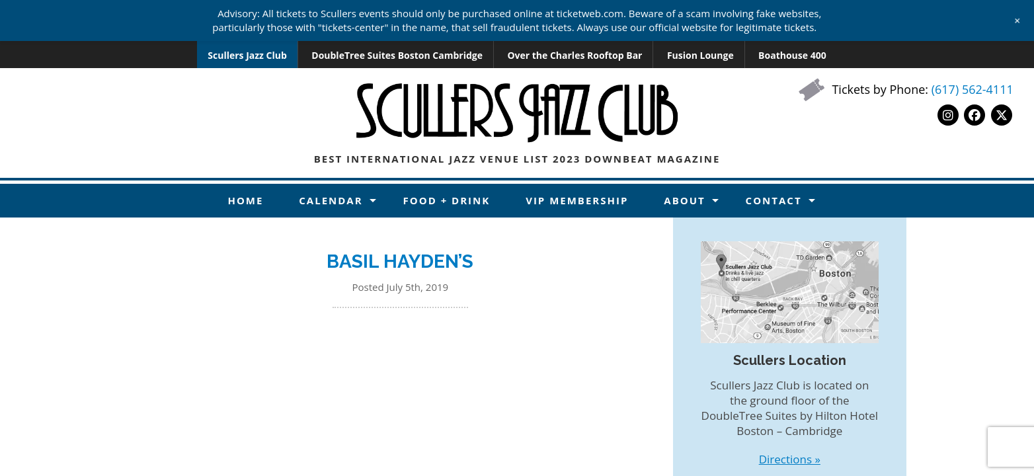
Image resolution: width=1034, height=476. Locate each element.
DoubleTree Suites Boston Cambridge (397, 55)
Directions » (789, 459)
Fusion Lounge (700, 55)
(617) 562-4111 (973, 89)
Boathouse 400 (792, 55)
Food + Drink (447, 200)
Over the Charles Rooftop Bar (574, 55)
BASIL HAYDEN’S (400, 261)
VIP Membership (577, 200)
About (684, 200)
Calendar (330, 200)
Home (245, 200)
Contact (774, 200)
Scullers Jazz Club (247, 55)
